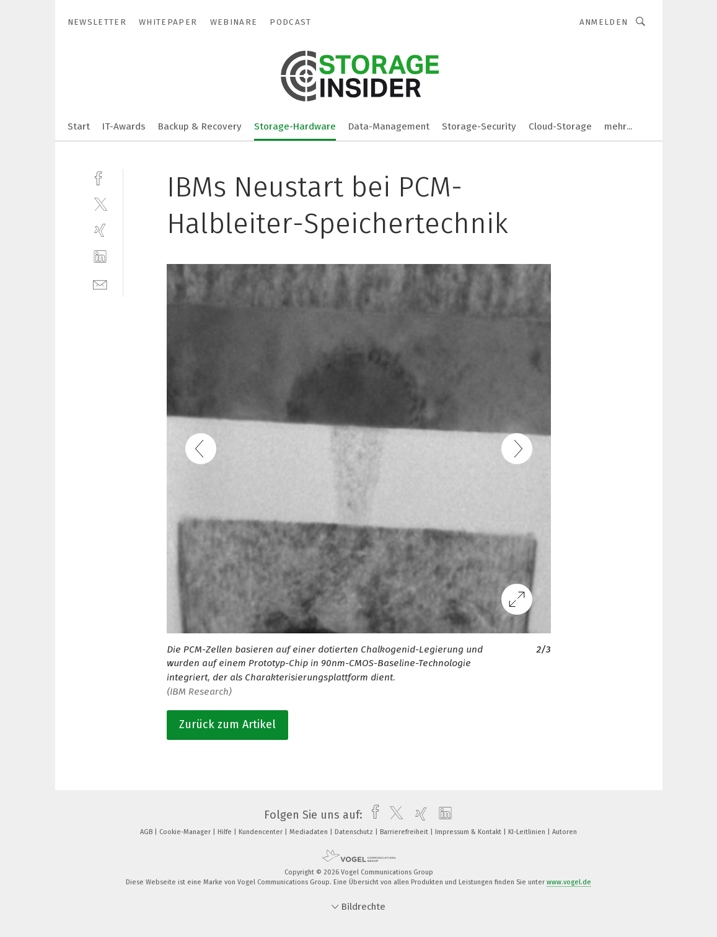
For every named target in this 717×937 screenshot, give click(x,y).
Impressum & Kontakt (469, 832)
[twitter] (100, 203)
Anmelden (603, 22)
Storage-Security (479, 126)
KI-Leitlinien (527, 832)
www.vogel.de (569, 882)
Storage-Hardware (295, 126)
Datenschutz (355, 832)
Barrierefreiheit (405, 832)
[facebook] (100, 177)
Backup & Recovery (200, 126)
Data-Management (388, 126)
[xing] (100, 230)
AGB (147, 832)
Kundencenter (261, 832)
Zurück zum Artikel (227, 724)
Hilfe (226, 832)
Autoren (564, 832)
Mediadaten (309, 832)
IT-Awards (124, 126)
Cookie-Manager (186, 832)
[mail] (100, 283)
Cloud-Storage (560, 126)
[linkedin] (100, 257)
